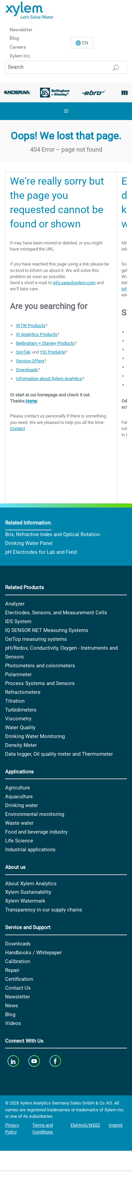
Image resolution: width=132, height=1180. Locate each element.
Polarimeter (18, 674)
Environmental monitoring (34, 814)
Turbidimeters (20, 710)
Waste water (19, 823)
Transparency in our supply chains (43, 910)
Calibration (17, 961)
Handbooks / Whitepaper (33, 953)
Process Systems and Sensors (40, 683)
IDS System (18, 621)
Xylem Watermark (25, 901)
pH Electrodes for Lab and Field (41, 552)
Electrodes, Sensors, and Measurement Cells (56, 613)
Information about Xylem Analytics (49, 378)
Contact (17, 428)
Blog (14, 38)
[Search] (66, 67)
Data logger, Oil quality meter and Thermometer (59, 754)
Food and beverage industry (36, 832)
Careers (18, 47)
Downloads (27, 369)
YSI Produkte (52, 352)
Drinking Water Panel (29, 543)
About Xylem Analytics (31, 883)
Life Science (19, 841)
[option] (54, 92)
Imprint (115, 1125)
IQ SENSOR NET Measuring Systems (46, 630)
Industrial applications (30, 849)
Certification (19, 979)
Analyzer (15, 604)
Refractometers (23, 692)
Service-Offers (30, 360)
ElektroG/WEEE (85, 1125)
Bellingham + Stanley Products (45, 343)
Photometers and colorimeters (40, 666)
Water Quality (20, 727)
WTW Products (30, 325)
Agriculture (17, 788)
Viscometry (18, 719)
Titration (15, 701)
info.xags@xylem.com (74, 282)
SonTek (23, 352)
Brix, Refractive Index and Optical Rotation (52, 534)
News (11, 1006)
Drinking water (21, 805)
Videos (13, 1023)
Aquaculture (19, 796)
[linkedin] (14, 1061)
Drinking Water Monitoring (35, 736)
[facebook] (55, 1061)
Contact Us (18, 988)
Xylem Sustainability (28, 892)
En (85, 43)
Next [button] (127, 92)
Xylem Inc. (20, 55)
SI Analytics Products (36, 334)
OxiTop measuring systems (36, 639)
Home (31, 401)
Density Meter (21, 745)
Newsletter (21, 29)
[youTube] (35, 1061)
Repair (12, 970)
